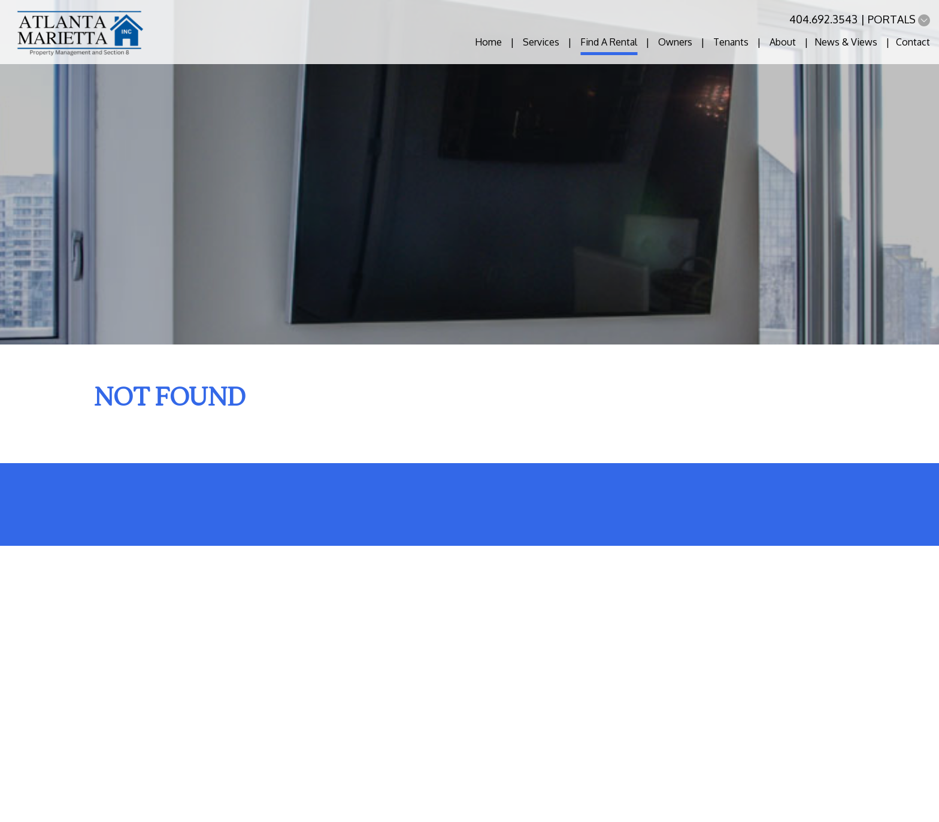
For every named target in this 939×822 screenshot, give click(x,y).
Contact (913, 42)
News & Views (845, 42)
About (783, 42)
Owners (675, 42)
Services (541, 42)
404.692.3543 (823, 19)
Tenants (731, 42)
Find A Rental (608, 42)
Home (488, 42)
